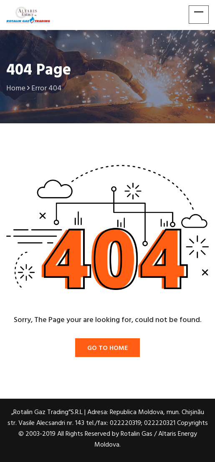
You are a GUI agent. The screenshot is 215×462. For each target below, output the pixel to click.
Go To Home (107, 348)
